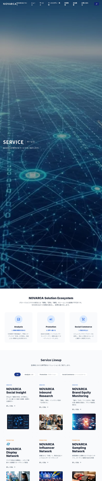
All (17, 374)
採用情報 (66, 4)
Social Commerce (73, 374)
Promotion (48, 374)
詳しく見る (10, 406)
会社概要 (75, 4)
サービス (42, 4)
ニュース (33, 4)
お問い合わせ (84, 4)
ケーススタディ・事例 (54, 4)
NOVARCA (9, 4)
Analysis (29, 374)
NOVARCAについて (21, 4)
